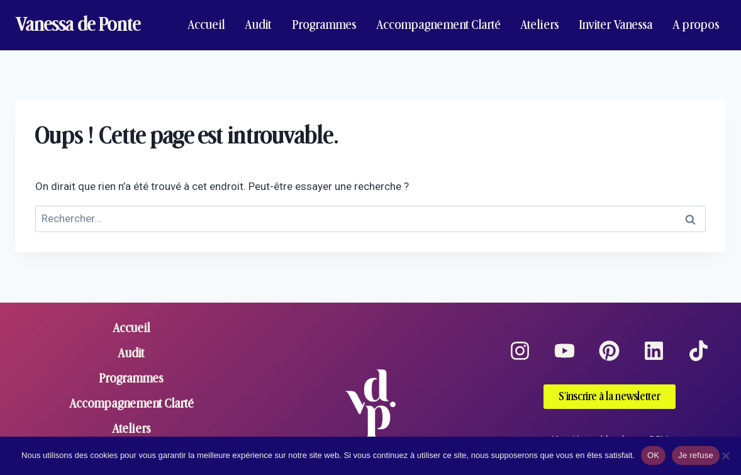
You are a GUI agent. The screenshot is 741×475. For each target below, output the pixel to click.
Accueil (206, 24)
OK (653, 455)
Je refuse (695, 455)
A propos (696, 24)
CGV (658, 426)
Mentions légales (593, 426)
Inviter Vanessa (616, 24)
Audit (258, 24)
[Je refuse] (725, 455)
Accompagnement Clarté (438, 24)
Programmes (324, 24)
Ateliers (539, 24)
